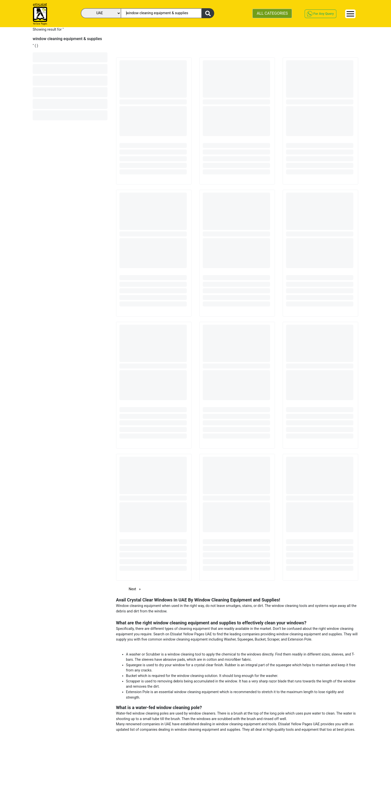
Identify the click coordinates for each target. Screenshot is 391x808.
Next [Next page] (136, 589)
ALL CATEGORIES (272, 13)
